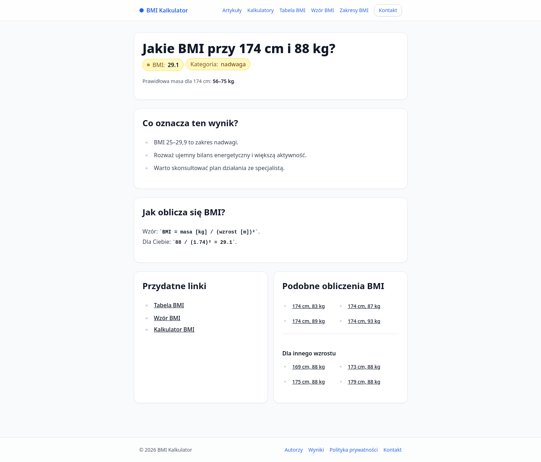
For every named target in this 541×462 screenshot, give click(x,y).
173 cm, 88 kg (364, 366)
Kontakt (388, 10)
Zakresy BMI (354, 10)
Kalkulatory (260, 10)
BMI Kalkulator (163, 10)
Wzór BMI (322, 10)
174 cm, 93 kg (364, 321)
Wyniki (316, 449)
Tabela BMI (293, 10)
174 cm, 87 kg (364, 306)
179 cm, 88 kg (364, 381)
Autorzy (294, 449)
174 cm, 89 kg (308, 321)
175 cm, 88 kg (308, 381)
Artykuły (232, 10)
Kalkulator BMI (174, 329)
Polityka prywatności (354, 449)
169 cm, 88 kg (308, 366)
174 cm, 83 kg (308, 306)
